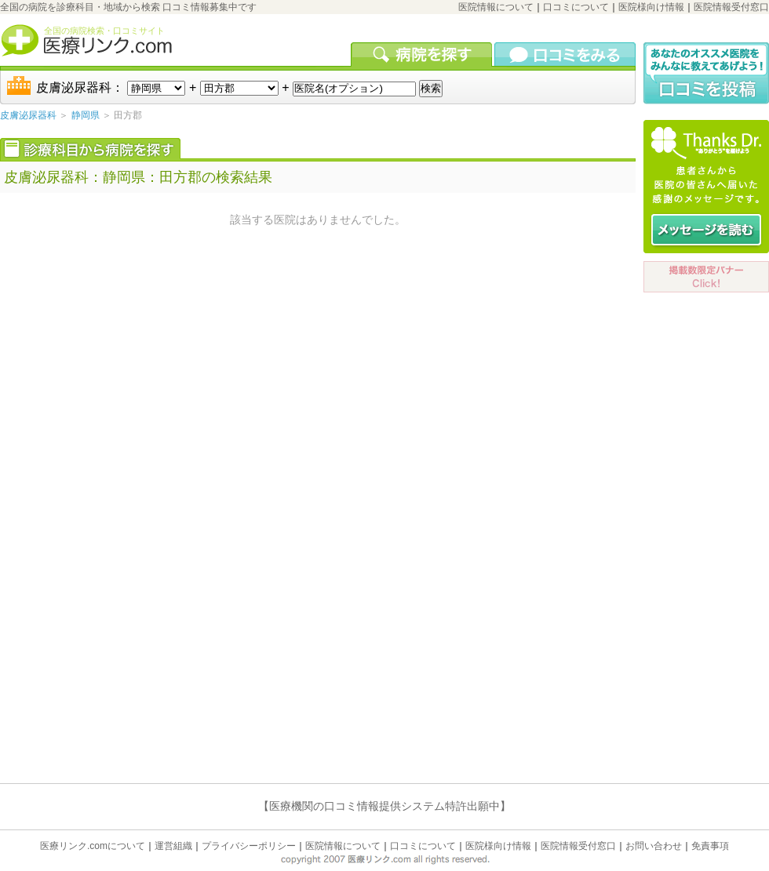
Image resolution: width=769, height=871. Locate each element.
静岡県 (85, 115)
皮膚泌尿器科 (28, 115)
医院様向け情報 (651, 7)
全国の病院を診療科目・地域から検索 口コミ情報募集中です (128, 7)
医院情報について (496, 7)
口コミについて (576, 7)
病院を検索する (422, 54)
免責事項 (710, 845)
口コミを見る (565, 54)
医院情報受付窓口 (731, 7)
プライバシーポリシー (249, 845)
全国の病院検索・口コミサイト (104, 30)
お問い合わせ (653, 845)
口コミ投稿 (706, 73)
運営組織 (173, 845)
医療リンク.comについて (92, 845)
